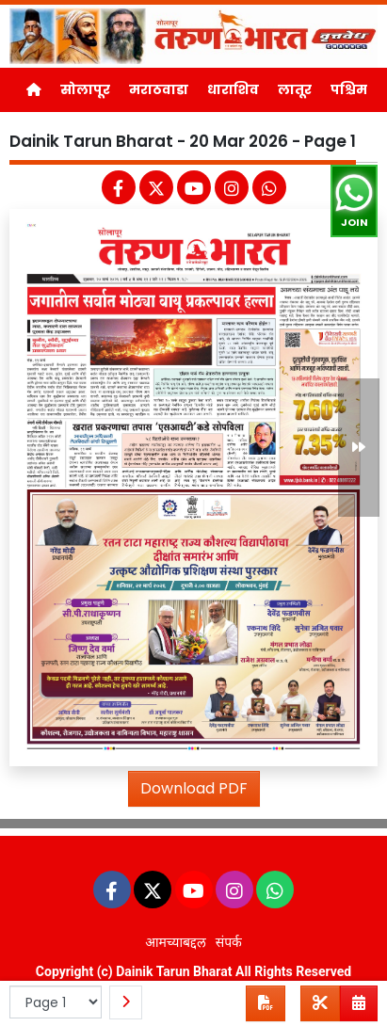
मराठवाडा (158, 89)
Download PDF (194, 788)
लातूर (295, 89)
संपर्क (229, 942)
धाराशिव (233, 89)
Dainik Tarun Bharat (174, 971)
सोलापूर (85, 89)
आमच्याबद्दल (175, 942)
